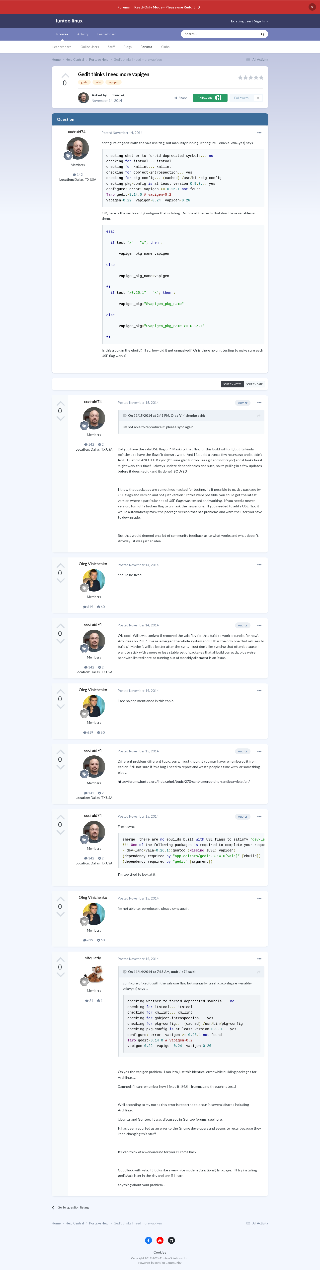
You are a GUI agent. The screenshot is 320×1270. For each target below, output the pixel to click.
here (218, 1119)
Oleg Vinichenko (93, 563)
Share (180, 98)
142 (78, 175)
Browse (62, 36)
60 (101, 607)
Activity (82, 34)
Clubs (165, 47)
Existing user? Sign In (249, 21)
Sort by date (254, 384)
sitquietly (93, 957)
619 (88, 607)
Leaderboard (62, 47)
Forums (146, 47)
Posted (122, 133)
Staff (111, 47)
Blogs (128, 47)
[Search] (209, 34)
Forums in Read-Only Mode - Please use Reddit (156, 7)
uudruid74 (115, 95)
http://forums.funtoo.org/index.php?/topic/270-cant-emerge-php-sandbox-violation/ (184, 781)
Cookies (160, 1252)
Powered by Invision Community (159, 1263)
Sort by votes (232, 384)
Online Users (89, 47)
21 (89, 1001)
